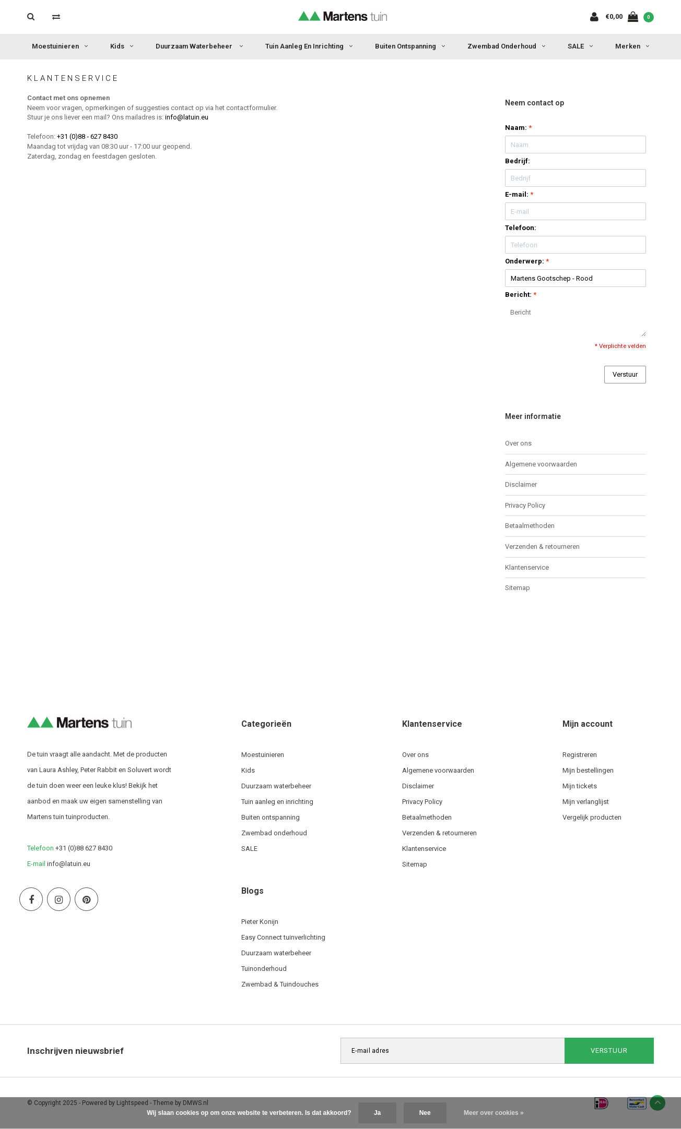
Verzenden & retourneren (542, 546)
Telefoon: (520, 228)
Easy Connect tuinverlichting (283, 937)
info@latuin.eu (186, 117)
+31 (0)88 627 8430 (83, 848)
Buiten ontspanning (410, 46)
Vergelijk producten (591, 817)
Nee (425, 1112)
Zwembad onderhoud (506, 46)
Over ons (518, 443)
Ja (377, 1112)
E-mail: (519, 194)
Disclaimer (521, 484)
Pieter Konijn (259, 922)
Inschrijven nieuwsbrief (75, 1051)
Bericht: (520, 294)
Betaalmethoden (530, 526)
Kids (121, 46)
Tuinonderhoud (264, 968)
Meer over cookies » (494, 1112)
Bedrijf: (517, 161)
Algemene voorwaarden (541, 464)
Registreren (579, 755)
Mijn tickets (579, 786)
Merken (632, 46)
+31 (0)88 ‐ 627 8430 (87, 136)
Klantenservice (527, 567)
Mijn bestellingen (588, 770)
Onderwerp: (527, 261)
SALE (580, 46)
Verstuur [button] (625, 374)
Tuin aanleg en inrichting (309, 46)
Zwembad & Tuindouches (280, 984)
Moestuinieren (60, 46)
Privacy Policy (525, 505)
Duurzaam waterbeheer (199, 46)
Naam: (518, 127)
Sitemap (517, 588)
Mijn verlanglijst (585, 802)
